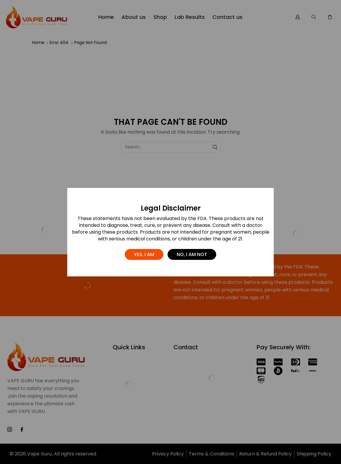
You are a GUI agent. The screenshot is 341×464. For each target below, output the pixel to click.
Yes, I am (144, 254)
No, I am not (192, 254)
